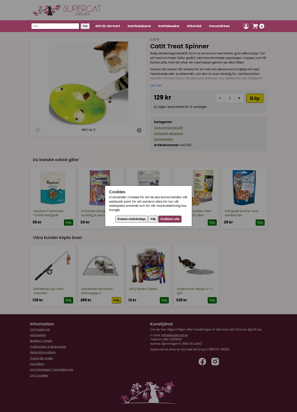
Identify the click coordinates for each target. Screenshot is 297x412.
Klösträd (194, 26)
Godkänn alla (169, 219)
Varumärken (219, 26)
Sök (85, 26)
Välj (153, 219)
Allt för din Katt (107, 26)
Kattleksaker (169, 26)
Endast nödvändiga (132, 219)
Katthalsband (139, 26)
